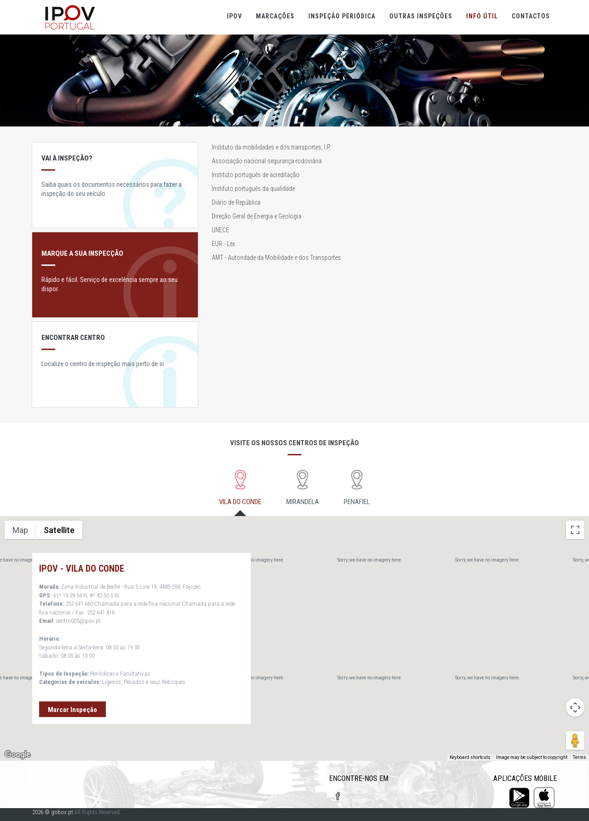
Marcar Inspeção (72, 710)
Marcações (275, 16)
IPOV (234, 16)
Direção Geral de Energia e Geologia (256, 216)
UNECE (220, 230)
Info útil (482, 16)
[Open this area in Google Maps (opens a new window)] (17, 755)
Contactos (531, 16)
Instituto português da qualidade (253, 188)
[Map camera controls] (575, 707)
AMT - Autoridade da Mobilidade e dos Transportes (276, 257)
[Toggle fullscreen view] (575, 530)
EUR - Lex (223, 243)
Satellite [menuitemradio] (59, 530)
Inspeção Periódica (341, 16)
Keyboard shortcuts (470, 757)
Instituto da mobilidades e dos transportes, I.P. (271, 147)
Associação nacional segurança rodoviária (267, 161)
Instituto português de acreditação (256, 174)
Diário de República (236, 202)
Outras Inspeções (420, 16)
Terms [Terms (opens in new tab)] (579, 757)
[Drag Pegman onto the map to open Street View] (575, 740)
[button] (509, 629)
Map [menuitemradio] (20, 530)
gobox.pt (62, 812)
